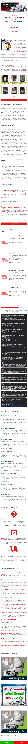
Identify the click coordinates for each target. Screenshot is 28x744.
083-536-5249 (14, 31)
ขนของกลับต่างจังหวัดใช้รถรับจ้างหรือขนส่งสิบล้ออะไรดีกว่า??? (12, 682)
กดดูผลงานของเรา (14, 99)
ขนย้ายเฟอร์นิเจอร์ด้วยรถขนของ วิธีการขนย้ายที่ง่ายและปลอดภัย (12, 708)
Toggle (2, 2)
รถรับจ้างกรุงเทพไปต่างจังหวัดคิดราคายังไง (9, 735)
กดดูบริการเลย (13, 248)
